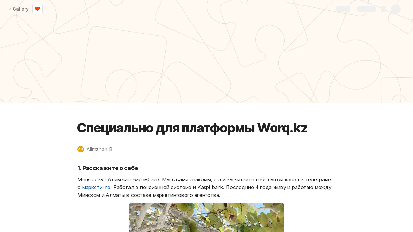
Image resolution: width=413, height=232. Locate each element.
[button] (98, 149)
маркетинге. (97, 187)
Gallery (19, 9)
